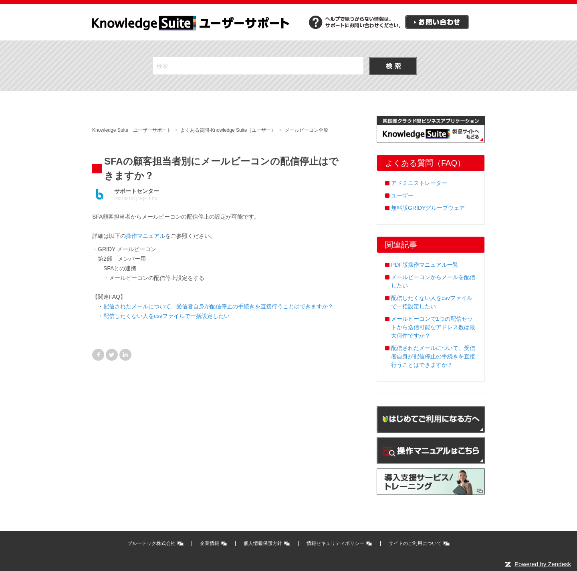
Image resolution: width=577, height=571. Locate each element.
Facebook (98, 355)
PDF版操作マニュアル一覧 (424, 264)
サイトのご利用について (415, 543)
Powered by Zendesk (542, 564)
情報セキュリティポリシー (335, 543)
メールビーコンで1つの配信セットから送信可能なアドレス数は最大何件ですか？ (433, 327)
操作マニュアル (145, 236)
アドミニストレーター (419, 183)
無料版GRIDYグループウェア (428, 208)
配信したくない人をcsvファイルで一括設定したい (166, 316)
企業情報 (209, 543)
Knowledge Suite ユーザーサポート (131, 130)
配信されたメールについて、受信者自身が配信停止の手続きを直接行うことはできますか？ (218, 306)
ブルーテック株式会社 (151, 543)
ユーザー (402, 195)
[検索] (258, 66)
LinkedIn (125, 355)
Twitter (112, 355)
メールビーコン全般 (306, 130)
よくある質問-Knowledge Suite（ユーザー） (228, 130)
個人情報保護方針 (263, 543)
